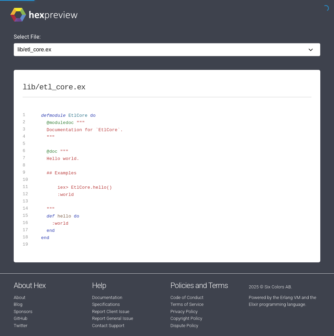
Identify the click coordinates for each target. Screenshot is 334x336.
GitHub (20, 318)
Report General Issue (112, 318)
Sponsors (23, 311)
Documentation (107, 297)
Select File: (27, 37)
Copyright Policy (186, 318)
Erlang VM (290, 297)
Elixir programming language (277, 304)
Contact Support (108, 325)
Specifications (106, 304)
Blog (18, 304)
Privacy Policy (184, 311)
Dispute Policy (184, 325)
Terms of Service (187, 304)
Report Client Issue (110, 311)
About (19, 297)
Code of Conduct (187, 297)
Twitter (20, 325)
